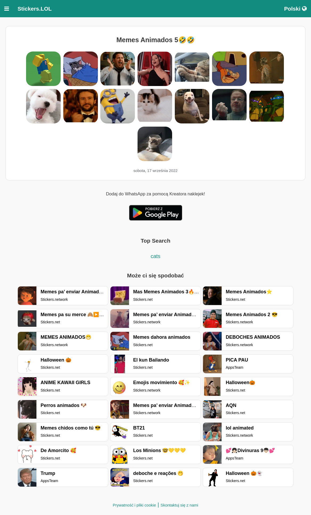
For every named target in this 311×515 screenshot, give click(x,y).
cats (155, 256)
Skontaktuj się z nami (179, 505)
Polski (295, 9)
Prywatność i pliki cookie (134, 505)
